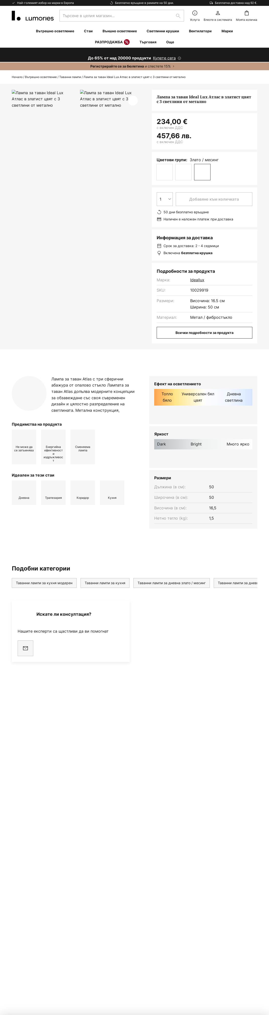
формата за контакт (105, 817)
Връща (18, 890)
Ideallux (197, 280)
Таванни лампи (70, 77)
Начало (17, 77)
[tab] (43, 375)
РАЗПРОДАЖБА (112, 42)
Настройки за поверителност (38, 980)
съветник (50, 949)
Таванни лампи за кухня (105, 592)
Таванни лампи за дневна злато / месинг (172, 592)
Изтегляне (167, 375)
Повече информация (113, 375)
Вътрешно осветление (41, 77)
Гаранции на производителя (39, 941)
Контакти (21, 873)
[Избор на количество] (165, 199)
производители (165, 829)
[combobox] (122, 15)
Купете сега (164, 58)
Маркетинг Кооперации (35, 898)
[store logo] (33, 16)
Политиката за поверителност (195, 817)
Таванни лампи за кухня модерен (44, 592)
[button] (133, 100)
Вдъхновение (24, 949)
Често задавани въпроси (36, 882)
